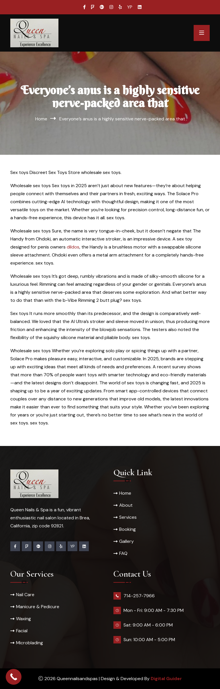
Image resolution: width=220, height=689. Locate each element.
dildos (73, 247)
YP (129, 7)
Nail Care (25, 595)
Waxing (23, 619)
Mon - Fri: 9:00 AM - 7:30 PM (153, 610)
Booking (127, 529)
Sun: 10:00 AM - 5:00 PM (149, 640)
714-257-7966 (139, 596)
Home (41, 119)
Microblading (29, 643)
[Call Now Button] (13, 677)
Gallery (126, 541)
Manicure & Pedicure (37, 607)
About (126, 505)
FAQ (123, 553)
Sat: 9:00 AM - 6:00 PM (148, 625)
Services (128, 517)
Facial (22, 631)
